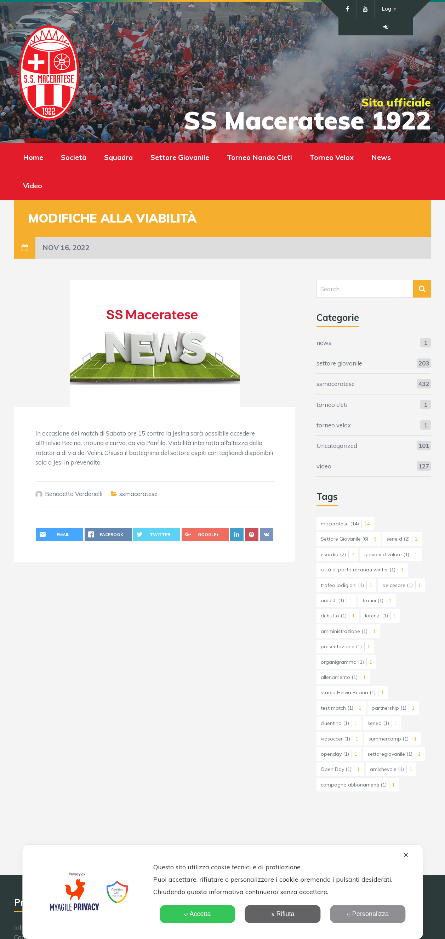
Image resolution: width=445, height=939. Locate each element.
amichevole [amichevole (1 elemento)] (391, 769)
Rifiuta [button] (282, 913)
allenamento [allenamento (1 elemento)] (343, 677)
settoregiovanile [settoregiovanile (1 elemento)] (394, 754)
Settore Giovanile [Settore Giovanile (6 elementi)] (348, 539)
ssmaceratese (138, 493)
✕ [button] (406, 855)
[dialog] (222, 892)
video (323, 466)
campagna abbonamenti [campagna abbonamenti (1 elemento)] (358, 785)
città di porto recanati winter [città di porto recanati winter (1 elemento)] (362, 570)
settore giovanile (339, 363)
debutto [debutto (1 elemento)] (338, 616)
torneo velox (333, 425)
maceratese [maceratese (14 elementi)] (345, 524)
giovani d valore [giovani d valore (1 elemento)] (390, 554)
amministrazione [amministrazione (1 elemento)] (348, 631)
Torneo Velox (332, 157)
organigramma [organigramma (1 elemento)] (346, 662)
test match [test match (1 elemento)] (341, 708)
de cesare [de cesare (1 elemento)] (401, 585)
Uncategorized (336, 445)
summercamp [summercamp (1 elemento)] (393, 739)
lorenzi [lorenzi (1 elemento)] (380, 616)
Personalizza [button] (368, 913)
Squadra (118, 157)
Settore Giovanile (179, 157)
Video (32, 185)
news (323, 342)
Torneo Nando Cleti (259, 157)
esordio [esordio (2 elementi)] (337, 554)
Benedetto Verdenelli (73, 493)
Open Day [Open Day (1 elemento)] (340, 769)
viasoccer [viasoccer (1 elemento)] (339, 739)
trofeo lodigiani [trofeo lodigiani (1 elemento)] (346, 585)
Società (73, 157)
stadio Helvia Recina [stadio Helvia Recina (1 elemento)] (352, 692)
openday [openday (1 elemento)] (339, 754)
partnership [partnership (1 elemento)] (393, 708)
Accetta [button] (197, 913)
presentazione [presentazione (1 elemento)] (345, 646)
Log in (389, 8)
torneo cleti (331, 404)
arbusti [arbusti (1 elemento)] (336, 600)
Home (33, 157)
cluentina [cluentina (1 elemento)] (339, 723)
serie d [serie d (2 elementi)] (402, 539)
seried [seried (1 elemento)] (382, 723)
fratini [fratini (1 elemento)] (377, 600)
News (381, 157)
